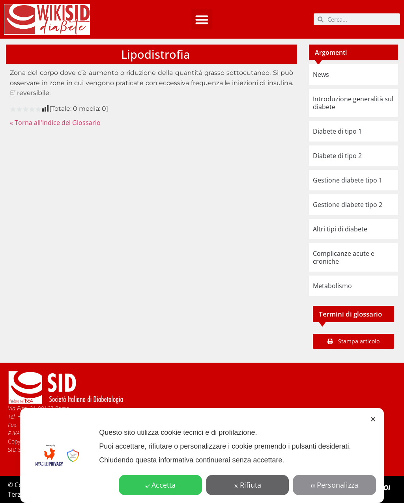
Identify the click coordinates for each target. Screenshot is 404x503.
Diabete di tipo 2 (337, 155)
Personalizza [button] (334, 485)
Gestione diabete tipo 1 (347, 180)
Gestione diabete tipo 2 (347, 204)
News (321, 74)
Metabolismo (332, 285)
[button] (201, 19)
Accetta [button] (161, 485)
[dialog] (202, 455)
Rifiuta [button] (247, 485)
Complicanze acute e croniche (343, 257)
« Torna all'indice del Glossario (55, 122)
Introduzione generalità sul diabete (353, 103)
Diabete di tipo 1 (337, 131)
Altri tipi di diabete (340, 229)
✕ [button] (373, 419)
